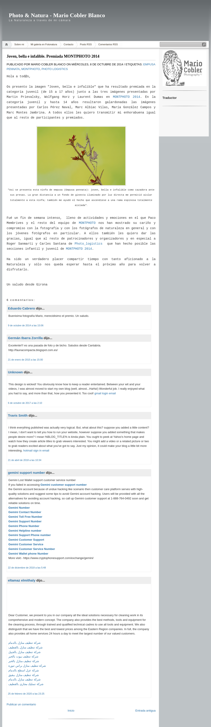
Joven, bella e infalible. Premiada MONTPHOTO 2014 (53, 56)
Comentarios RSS (108, 44)
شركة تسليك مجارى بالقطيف (25, 684)
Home (7, 44)
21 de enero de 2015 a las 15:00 (25, 359)
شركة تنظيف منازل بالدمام (24, 642)
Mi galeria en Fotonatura (44, 44)
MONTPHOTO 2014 (126, 97)
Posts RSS (86, 44)
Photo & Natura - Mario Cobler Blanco (57, 15)
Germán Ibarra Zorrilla (25, 338)
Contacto (68, 44)
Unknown (15, 372)
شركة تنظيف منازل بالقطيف (25, 647)
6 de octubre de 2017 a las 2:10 (25, 403)
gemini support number (26, 472)
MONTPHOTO (87, 223)
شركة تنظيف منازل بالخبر (23, 661)
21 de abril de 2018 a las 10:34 (24, 460)
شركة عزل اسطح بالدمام (23, 670)
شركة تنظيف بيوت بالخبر (23, 656)
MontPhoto (30, 69)
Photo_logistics (88, 243)
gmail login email (105, 393)
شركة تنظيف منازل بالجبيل (24, 652)
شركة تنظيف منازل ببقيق (23, 675)
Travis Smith (18, 415)
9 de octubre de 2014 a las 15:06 (25, 325)
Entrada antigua (145, 710)
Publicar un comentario (21, 704)
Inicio (71, 710)
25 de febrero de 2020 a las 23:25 (26, 693)
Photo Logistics (54, 69)
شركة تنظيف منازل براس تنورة (27, 665)
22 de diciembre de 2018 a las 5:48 (27, 567)
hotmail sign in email (36, 450)
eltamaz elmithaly (21, 580)
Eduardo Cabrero (21, 308)
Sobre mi (19, 44)
